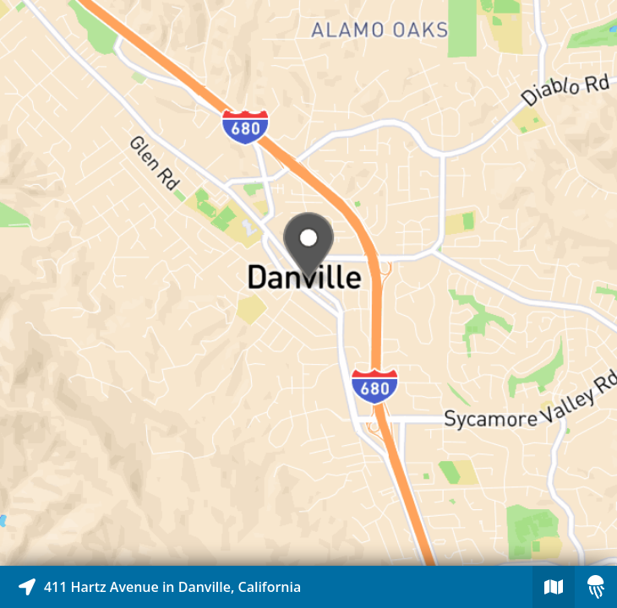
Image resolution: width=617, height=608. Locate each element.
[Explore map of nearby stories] (308, 283)
